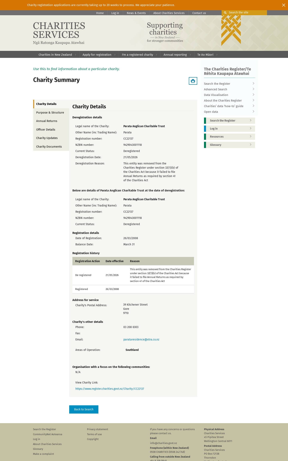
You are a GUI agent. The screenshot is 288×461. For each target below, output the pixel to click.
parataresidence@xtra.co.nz (141, 339)
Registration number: (88, 138)
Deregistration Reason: (89, 163)
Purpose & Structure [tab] (50, 112)
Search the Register (228, 84)
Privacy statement (97, 429)
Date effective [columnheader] (115, 261)
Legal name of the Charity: (92, 126)
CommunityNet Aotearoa (47, 434)
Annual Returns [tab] (46, 121)
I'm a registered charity (137, 54)
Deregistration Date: (88, 157)
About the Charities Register (228, 100)
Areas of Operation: (87, 350)
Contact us (199, 13)
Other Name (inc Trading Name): (96, 132)
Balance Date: (84, 244)
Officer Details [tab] (45, 129)
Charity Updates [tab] (47, 138)
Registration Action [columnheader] (87, 261)
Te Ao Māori (205, 54)
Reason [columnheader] (135, 261)
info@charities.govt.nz (163, 443)
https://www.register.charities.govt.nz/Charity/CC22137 (109, 389)
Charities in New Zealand (55, 54)
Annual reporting (175, 54)
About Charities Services (169, 13)
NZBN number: (84, 145)
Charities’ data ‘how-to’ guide (228, 106)
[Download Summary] (193, 81)
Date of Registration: (88, 238)
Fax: (77, 333)
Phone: (79, 327)
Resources (232, 137)
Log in (115, 13)
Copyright (93, 439)
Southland (132, 350)
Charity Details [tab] (46, 104)
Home (100, 13)
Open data (228, 112)
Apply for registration (97, 54)
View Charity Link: (86, 382)
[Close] (283, 5)
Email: (79, 339)
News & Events (136, 13)
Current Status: (84, 151)
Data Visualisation (228, 95)
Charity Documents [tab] (49, 146)
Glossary (232, 145)
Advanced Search (228, 89)
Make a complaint (43, 453)
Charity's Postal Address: (91, 305)
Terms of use (94, 434)
